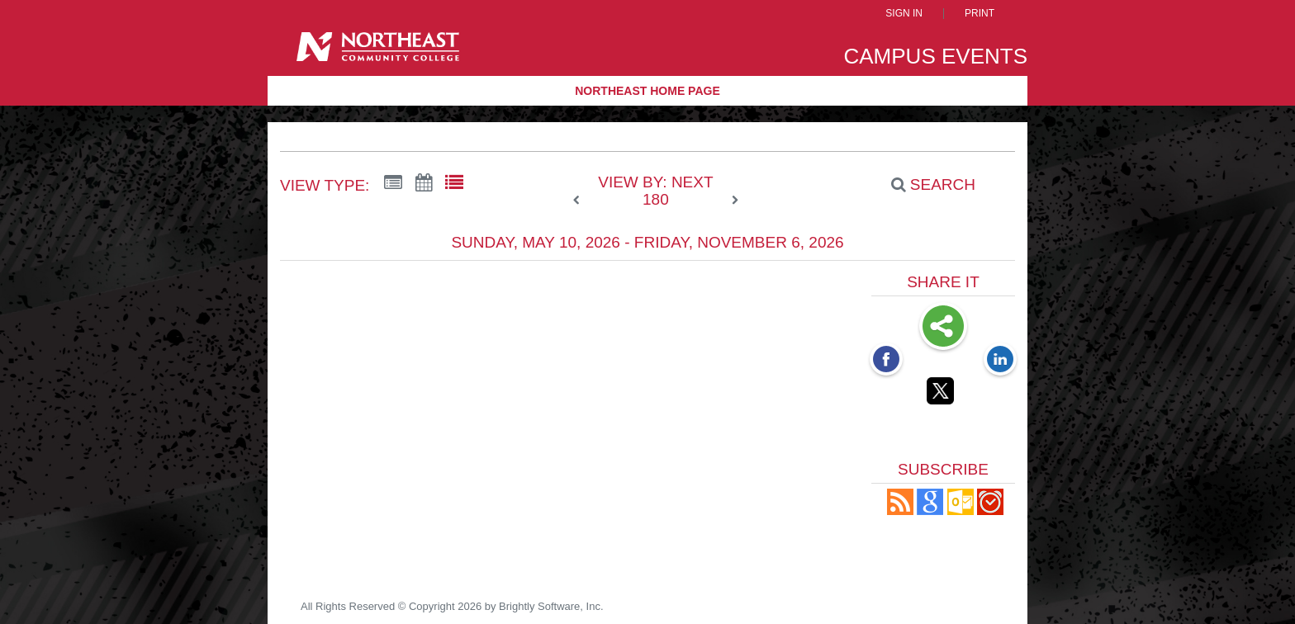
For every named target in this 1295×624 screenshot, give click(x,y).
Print (979, 13)
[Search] (924, 185)
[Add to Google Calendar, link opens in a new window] (930, 510)
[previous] (580, 200)
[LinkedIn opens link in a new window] (1000, 361)
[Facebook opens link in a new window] (886, 361)
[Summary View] (393, 183)
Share (943, 327)
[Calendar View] (423, 183)
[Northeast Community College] (377, 52)
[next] (735, 200)
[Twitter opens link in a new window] (943, 394)
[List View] (454, 183)
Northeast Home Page (647, 90)
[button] (900, 510)
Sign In (904, 13)
